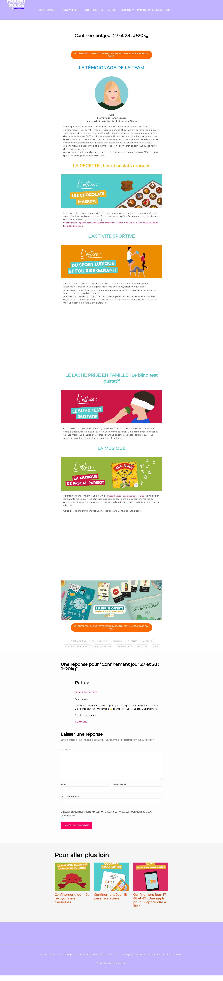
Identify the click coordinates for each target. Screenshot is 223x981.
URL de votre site (70, 802)
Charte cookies (174, 960)
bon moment (76, 640)
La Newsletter (71, 11)
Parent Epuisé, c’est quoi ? (154, 11)
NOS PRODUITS (94, 11)
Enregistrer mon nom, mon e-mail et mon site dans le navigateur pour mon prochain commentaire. (106, 819)
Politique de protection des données (142, 960)
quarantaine (131, 646)
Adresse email (121, 790)
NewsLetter (47, 960)
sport (112, 651)
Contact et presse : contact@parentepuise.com (84, 960)
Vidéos (112, 11)
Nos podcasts (46, 11)
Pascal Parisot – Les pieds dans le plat (127, 495)
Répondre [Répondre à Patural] (81, 727)
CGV (116, 960)
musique (149, 640)
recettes (151, 646)
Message (66, 755)
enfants (133, 640)
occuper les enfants (81, 646)
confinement (98, 640)
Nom (64, 790)
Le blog (126, 11)
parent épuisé (109, 646)
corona (117, 640)
